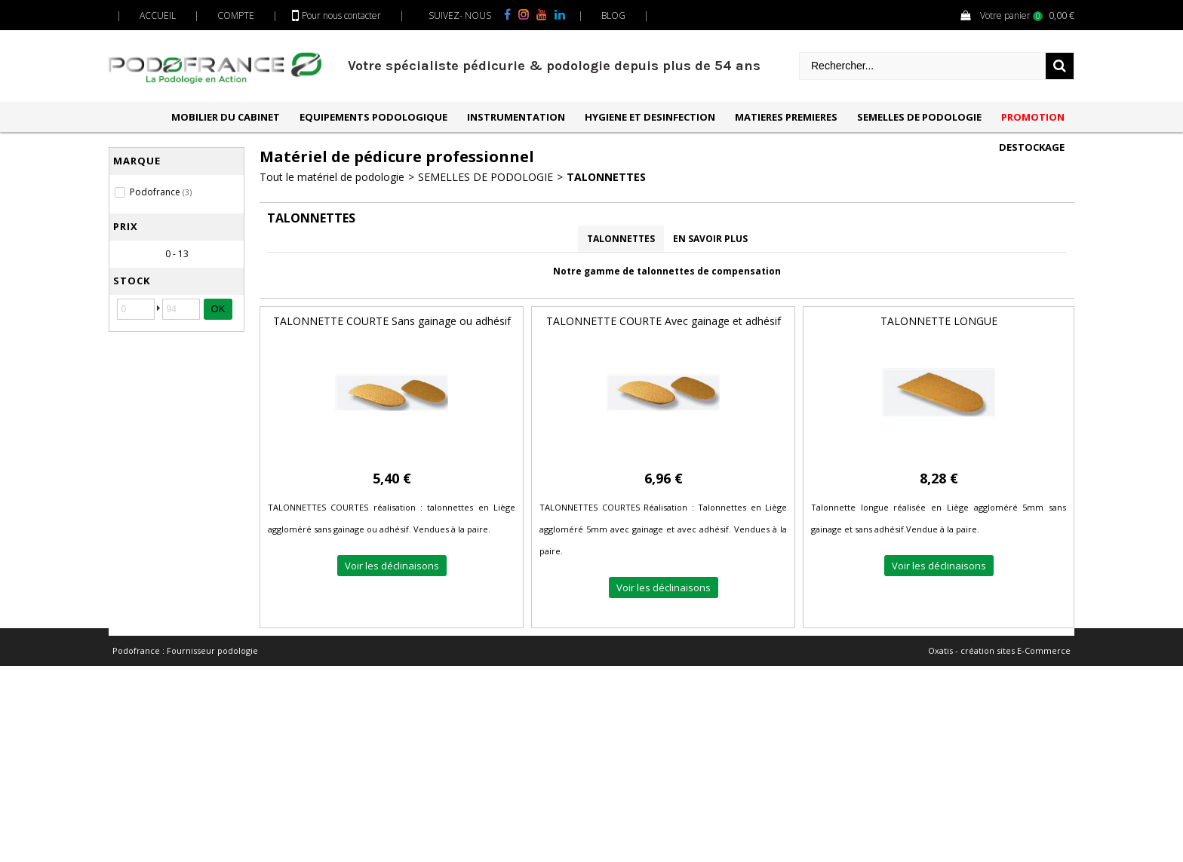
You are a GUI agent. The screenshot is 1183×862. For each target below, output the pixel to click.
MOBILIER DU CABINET (225, 117)
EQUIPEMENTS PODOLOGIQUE (373, 117)
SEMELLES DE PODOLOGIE (919, 117)
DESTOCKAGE (1032, 147)
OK (218, 308)
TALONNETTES (606, 177)
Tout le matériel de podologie (332, 177)
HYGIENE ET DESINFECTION (650, 117)
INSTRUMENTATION (516, 117)
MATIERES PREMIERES (786, 117)
